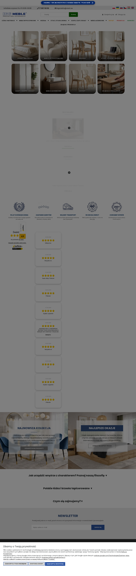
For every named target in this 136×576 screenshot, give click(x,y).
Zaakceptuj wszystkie (55, 564)
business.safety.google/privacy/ (53, 558)
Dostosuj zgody (36, 564)
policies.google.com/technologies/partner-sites (111, 556)
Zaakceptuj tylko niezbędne (15, 564)
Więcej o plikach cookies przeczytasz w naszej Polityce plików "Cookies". (29, 560)
